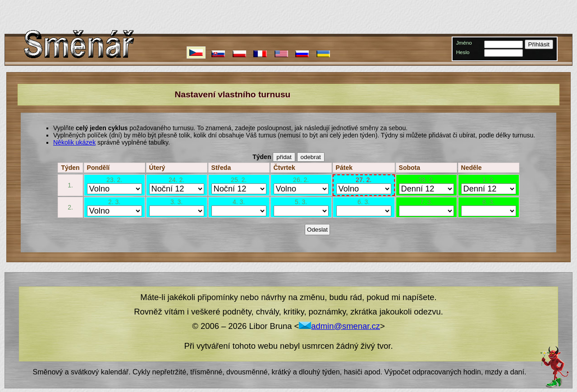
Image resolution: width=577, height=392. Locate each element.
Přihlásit (539, 44)
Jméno (464, 43)
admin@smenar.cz (339, 326)
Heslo (463, 52)
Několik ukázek (74, 142)
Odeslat (317, 229)
